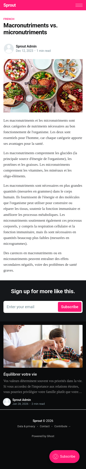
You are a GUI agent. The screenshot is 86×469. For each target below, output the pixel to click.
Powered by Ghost (43, 436)
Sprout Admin (26, 46)
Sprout (9, 5)
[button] (79, 5)
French (8, 19)
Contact (45, 426)
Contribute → (62, 426)
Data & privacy (26, 426)
